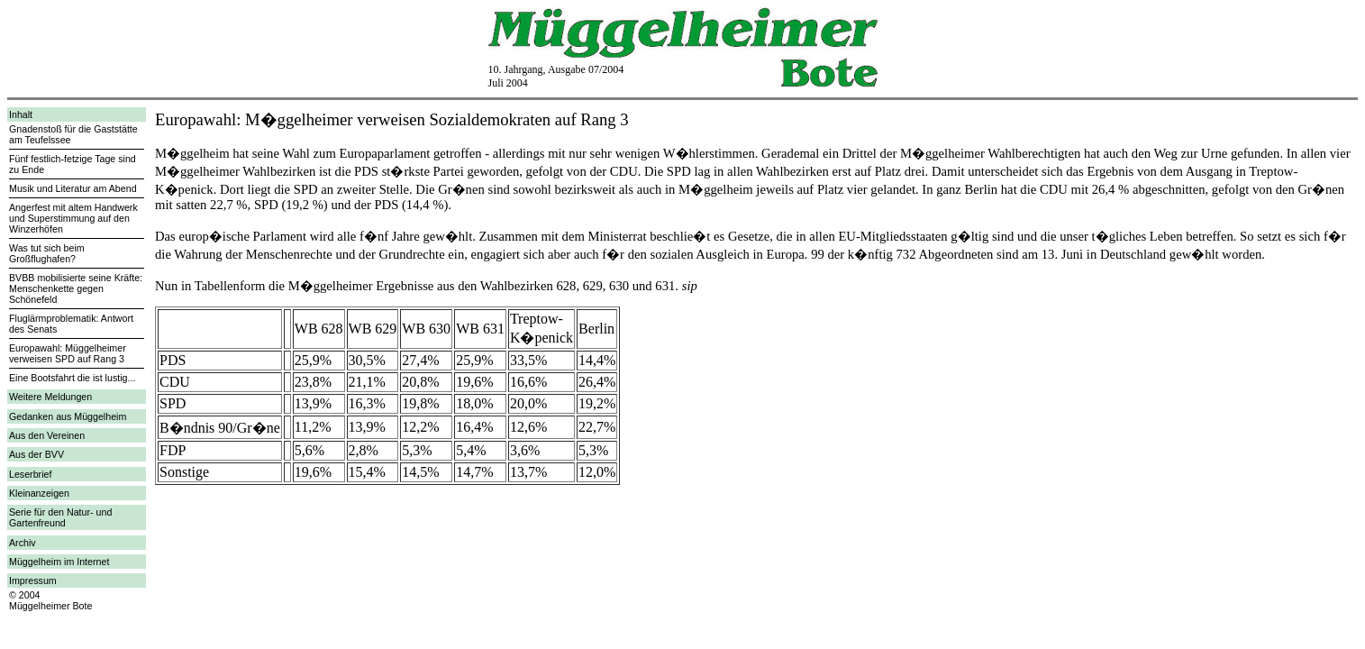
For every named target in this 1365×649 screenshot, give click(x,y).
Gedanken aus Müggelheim (67, 416)
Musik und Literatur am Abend (73, 188)
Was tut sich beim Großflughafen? (47, 253)
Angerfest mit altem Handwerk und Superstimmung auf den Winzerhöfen (73, 218)
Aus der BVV (36, 454)
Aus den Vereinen (47, 435)
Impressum (33, 580)
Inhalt (20, 114)
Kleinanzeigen (39, 493)
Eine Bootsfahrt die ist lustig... (72, 377)
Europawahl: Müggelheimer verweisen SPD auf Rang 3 (67, 353)
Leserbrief (30, 474)
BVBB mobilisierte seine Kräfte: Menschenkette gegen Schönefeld (75, 288)
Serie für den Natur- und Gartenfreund (60, 517)
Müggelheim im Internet (59, 561)
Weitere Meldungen (50, 396)
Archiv (22, 542)
